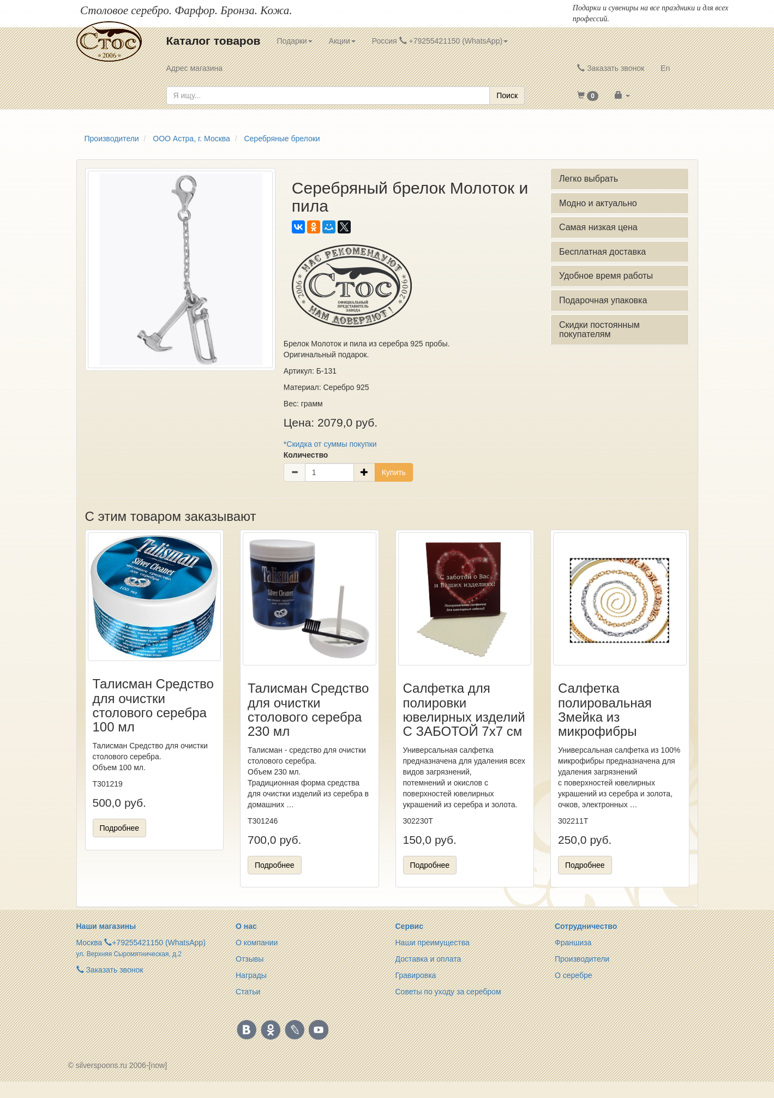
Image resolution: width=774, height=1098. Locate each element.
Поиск (507, 95)
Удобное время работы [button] (606, 275)
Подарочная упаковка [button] (603, 300)
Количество (306, 455)
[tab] (620, 179)
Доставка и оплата (428, 959)
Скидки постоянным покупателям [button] (599, 329)
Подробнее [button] (120, 828)
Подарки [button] (294, 41)
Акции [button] (342, 41)
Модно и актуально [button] (598, 203)
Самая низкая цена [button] (598, 227)
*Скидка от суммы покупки (330, 444)
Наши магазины (106, 926)
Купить (394, 472)
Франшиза (573, 942)
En (665, 68)
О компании (257, 942)
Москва (89, 942)
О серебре (573, 975)
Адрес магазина (194, 68)
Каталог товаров (213, 40)
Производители (582, 959)
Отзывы (249, 959)
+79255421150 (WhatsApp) (159, 942)
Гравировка (415, 975)
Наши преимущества (432, 942)
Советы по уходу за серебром (448, 991)
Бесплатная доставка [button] (602, 251)
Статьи (248, 991)
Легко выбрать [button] (588, 178)
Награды (251, 975)
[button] (588, 95)
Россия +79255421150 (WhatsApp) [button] (440, 41)
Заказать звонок (610, 68)
